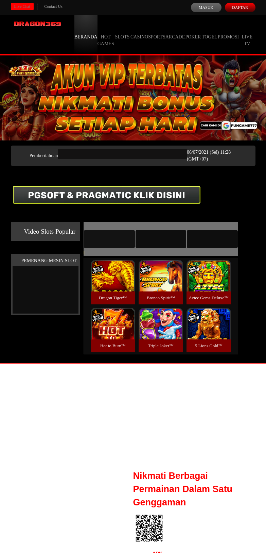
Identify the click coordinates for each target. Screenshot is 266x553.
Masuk (206, 7)
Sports (156, 30)
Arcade (175, 30)
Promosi (228, 30)
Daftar (240, 7)
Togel (209, 30)
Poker (193, 30)
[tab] (109, 239)
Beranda (85, 30)
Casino (139, 30)
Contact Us (53, 6)
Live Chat (22, 6)
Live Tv (247, 34)
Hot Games (105, 34)
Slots (122, 30)
